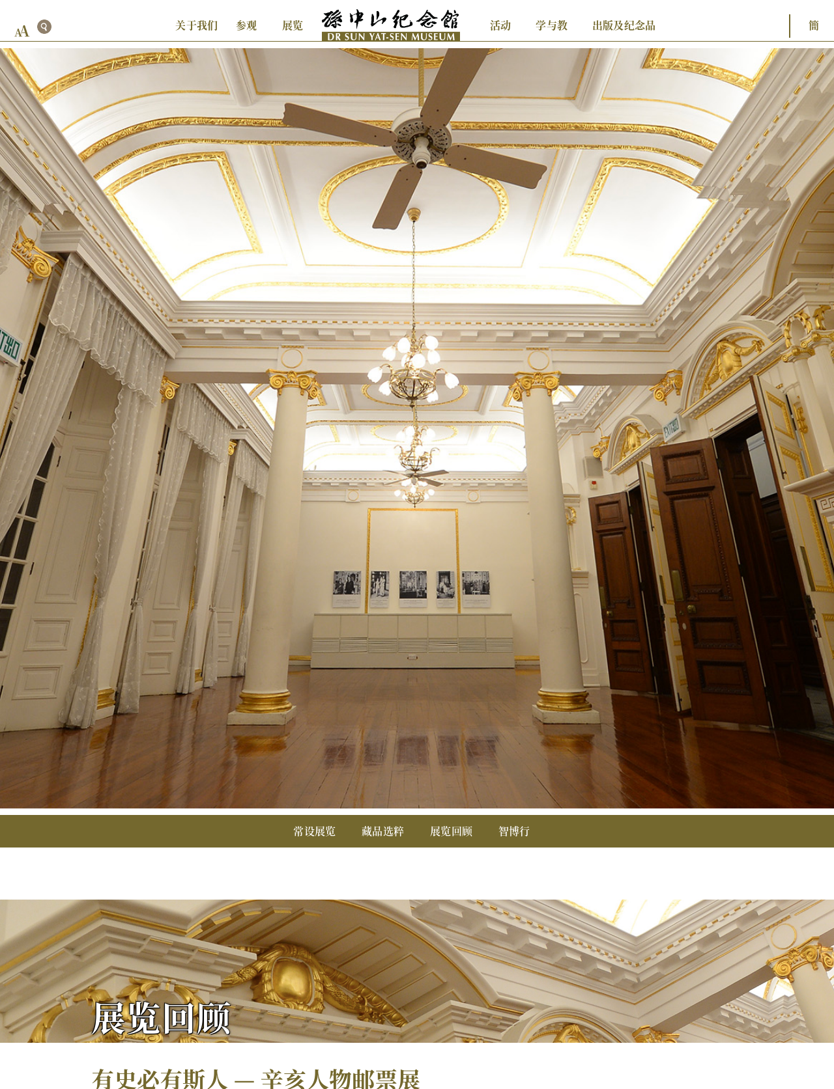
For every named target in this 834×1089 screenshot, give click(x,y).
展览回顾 (451, 830)
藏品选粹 (383, 830)
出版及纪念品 (623, 25)
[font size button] (22, 31)
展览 (292, 25)
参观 (246, 25)
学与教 (552, 25)
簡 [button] (814, 25)
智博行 (514, 830)
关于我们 (196, 25)
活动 (500, 25)
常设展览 (314, 830)
